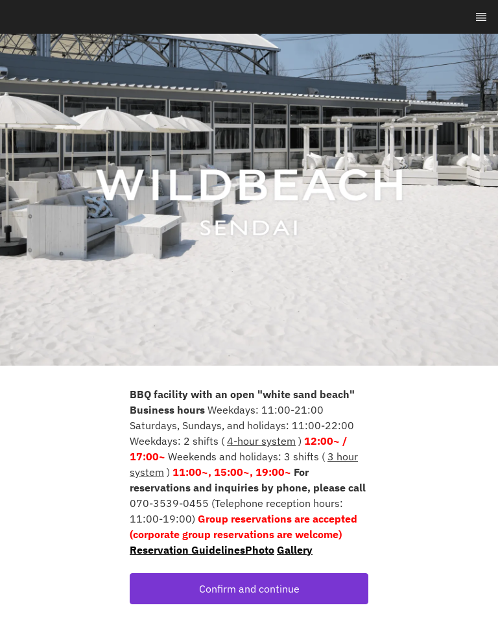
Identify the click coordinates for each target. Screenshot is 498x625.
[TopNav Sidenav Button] (481, 17)
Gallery (295, 549)
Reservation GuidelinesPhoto (202, 549)
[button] (249, 588)
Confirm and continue (249, 588)
